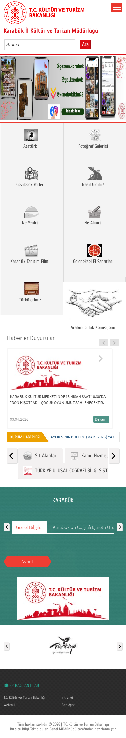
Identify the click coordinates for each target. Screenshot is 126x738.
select (77, 44)
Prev (7, 90)
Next (118, 90)
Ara (85, 44)
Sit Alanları (40, 455)
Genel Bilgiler (29, 527)
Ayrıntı (27, 561)
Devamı (101, 419)
